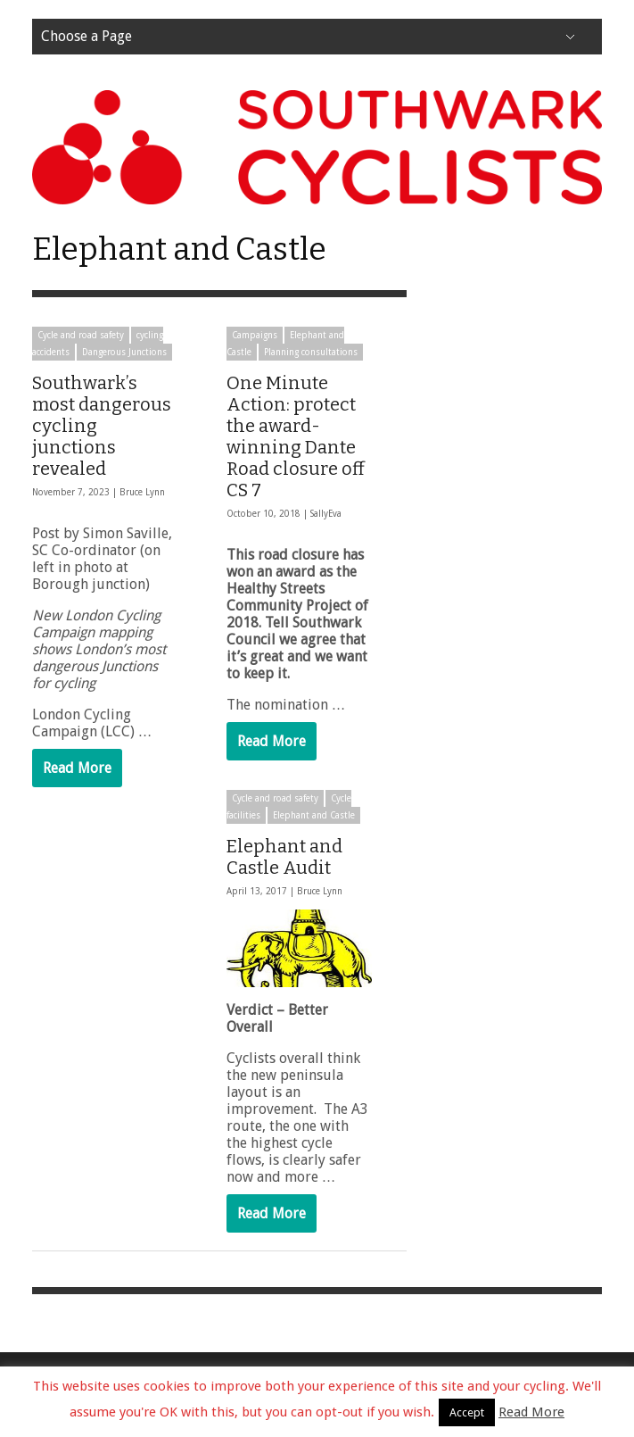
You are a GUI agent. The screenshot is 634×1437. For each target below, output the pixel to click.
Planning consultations (311, 352)
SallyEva (326, 514)
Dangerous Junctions (124, 352)
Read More (77, 768)
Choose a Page (86, 36)
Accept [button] (466, 1412)
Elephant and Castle (310, 814)
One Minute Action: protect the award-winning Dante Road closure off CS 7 (295, 436)
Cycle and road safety (80, 335)
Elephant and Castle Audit (281, 856)
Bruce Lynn (142, 492)
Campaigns (254, 335)
